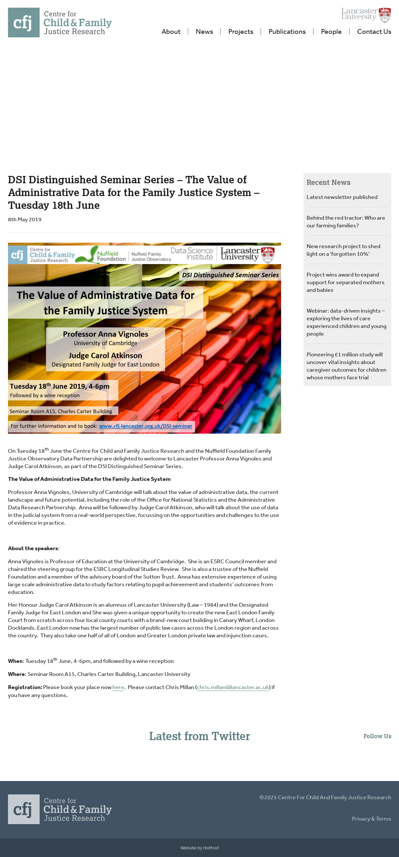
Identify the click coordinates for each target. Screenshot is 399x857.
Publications (287, 31)
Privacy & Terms (371, 818)
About (171, 31)
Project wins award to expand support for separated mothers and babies (346, 282)
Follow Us (377, 736)
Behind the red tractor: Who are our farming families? (346, 221)
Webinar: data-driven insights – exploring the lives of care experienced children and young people (347, 322)
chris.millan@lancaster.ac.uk (233, 686)
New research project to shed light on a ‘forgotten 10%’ (343, 249)
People (331, 31)
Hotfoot (211, 848)
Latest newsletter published (342, 196)
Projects (240, 31)
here (118, 686)
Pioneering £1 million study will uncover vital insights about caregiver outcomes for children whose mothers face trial (347, 366)
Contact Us (374, 31)
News (204, 31)
